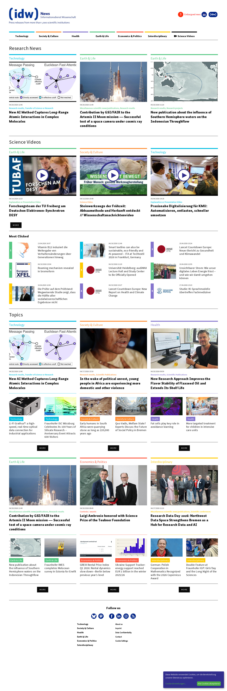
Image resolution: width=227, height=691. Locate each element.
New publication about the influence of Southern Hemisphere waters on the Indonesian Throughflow (182, 117)
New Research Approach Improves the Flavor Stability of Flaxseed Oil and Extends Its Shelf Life (181, 383)
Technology (21, 36)
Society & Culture (48, 36)
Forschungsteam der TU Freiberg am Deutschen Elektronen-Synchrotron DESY (38, 211)
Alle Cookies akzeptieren (209, 683)
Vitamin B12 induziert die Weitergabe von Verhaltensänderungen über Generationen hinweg (54, 252)
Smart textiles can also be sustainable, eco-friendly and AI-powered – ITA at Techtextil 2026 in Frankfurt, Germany (126, 252)
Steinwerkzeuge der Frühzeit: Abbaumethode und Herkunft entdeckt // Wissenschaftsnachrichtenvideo (111, 211)
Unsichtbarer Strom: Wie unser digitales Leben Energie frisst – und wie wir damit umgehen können (197, 273)
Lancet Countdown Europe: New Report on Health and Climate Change (128, 292)
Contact (118, 637)
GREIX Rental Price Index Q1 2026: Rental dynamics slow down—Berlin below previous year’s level (95, 570)
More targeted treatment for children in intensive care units (200, 427)
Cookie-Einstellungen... (175, 683)
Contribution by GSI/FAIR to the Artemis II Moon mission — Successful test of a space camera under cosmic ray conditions (107, 119)
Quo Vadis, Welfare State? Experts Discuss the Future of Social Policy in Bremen (131, 427)
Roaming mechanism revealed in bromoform (56, 269)
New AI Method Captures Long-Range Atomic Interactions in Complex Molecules (39, 117)
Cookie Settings (121, 641)
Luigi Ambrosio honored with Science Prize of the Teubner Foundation (110, 518)
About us (118, 624)
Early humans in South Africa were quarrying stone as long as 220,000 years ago (94, 428)
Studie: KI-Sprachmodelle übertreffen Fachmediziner (195, 290)
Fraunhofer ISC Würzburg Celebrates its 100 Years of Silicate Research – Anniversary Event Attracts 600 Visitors (60, 430)
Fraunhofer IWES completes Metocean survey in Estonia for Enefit (60, 568)
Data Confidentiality (123, 632)
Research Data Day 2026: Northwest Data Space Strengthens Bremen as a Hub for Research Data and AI (180, 520)
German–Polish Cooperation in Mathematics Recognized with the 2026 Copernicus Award (166, 571)
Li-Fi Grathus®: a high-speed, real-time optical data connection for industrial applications (23, 428)
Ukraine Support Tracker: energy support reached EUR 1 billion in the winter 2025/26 (130, 570)
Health (74, 36)
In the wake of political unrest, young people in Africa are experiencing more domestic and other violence (111, 383)
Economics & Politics (129, 36)
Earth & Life (101, 36)
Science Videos (184, 36)
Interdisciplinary (157, 36)
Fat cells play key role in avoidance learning (165, 425)
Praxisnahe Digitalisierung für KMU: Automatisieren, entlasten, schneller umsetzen (180, 211)
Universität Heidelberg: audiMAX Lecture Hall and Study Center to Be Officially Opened (128, 271)
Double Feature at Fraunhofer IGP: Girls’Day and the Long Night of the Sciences (201, 570)
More (16, 225)
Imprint (118, 628)
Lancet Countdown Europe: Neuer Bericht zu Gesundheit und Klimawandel (196, 251)
